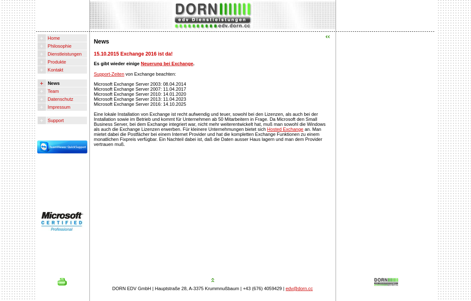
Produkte (56, 61)
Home (53, 38)
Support (55, 120)
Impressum (58, 107)
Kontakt (54, 69)
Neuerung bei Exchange (167, 63)
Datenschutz (59, 99)
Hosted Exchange (285, 129)
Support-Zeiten (109, 74)
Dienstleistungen (63, 53)
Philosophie (58, 45)
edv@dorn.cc (299, 288)
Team (52, 91)
